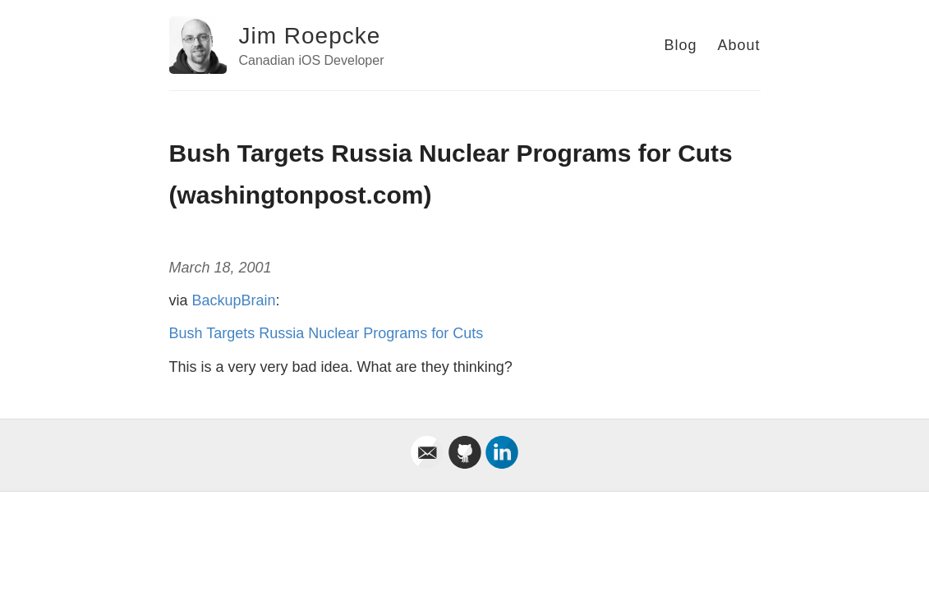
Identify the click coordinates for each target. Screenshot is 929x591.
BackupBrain (234, 300)
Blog (680, 45)
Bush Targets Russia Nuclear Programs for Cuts (326, 333)
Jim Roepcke (310, 35)
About (738, 45)
